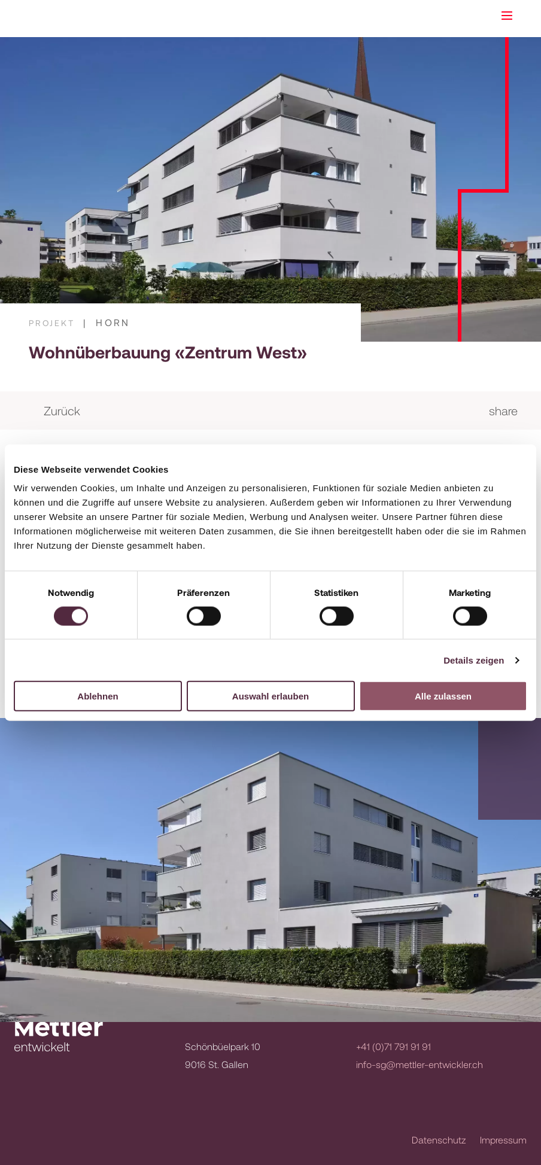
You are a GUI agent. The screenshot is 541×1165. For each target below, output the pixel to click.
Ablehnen (97, 696)
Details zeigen (473, 660)
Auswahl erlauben (270, 696)
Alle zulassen (443, 696)
